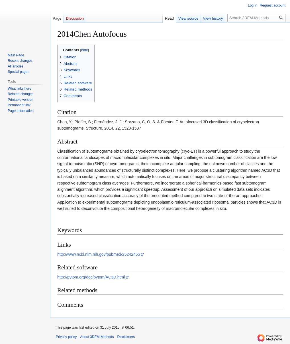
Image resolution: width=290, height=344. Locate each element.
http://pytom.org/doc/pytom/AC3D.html (91, 277)
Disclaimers (126, 337)
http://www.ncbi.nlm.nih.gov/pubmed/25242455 (98, 254)
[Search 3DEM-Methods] (256, 18)
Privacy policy (66, 337)
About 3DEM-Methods (97, 337)
